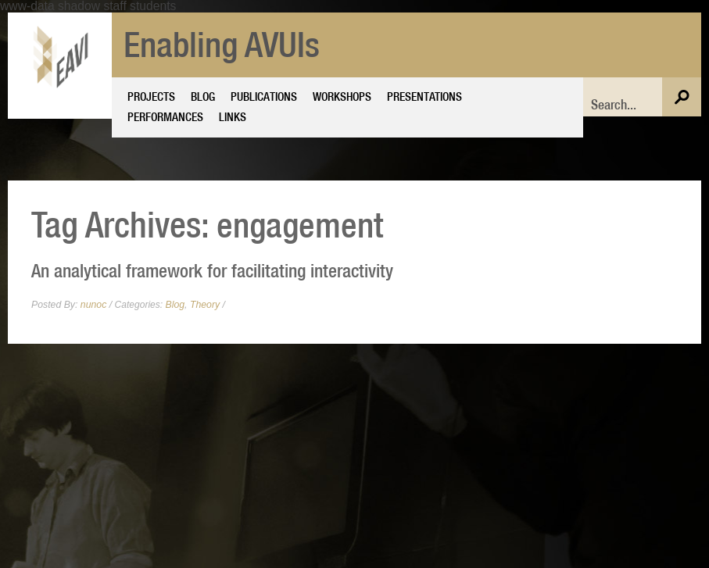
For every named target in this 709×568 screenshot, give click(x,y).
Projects (151, 96)
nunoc (93, 304)
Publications (264, 96)
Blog (203, 96)
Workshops (342, 96)
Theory (205, 304)
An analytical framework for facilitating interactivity (212, 270)
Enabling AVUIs (222, 44)
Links (232, 116)
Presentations (424, 96)
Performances (165, 116)
